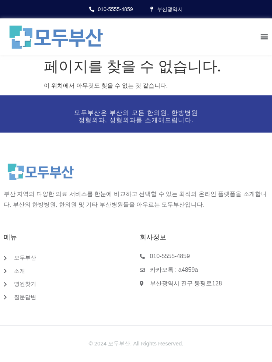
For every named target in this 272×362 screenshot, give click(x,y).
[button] (264, 37)
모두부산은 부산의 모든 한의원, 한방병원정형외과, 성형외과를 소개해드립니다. (136, 119)
